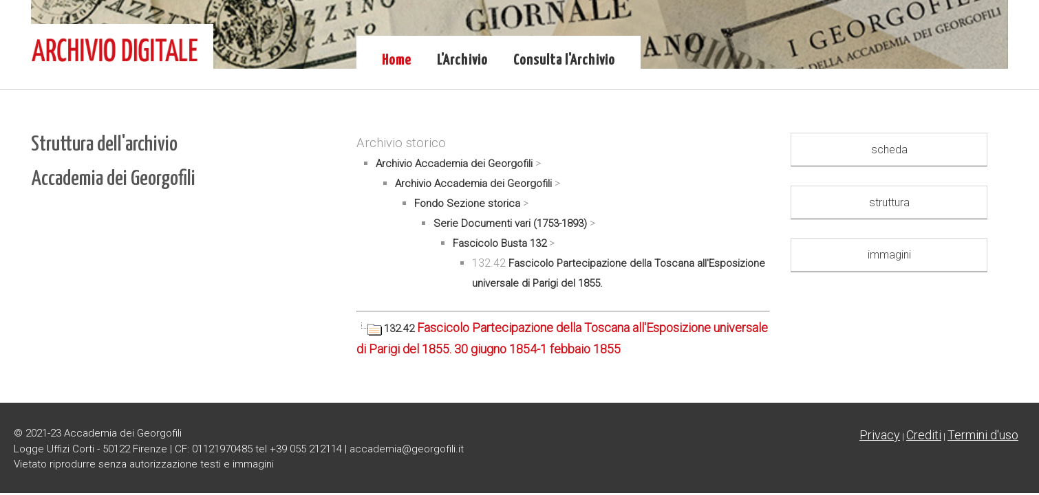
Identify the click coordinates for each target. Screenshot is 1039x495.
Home (396, 60)
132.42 (386, 328)
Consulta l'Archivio (564, 60)
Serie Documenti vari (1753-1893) (510, 223)
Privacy (879, 435)
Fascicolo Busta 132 (499, 243)
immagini (889, 254)
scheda (889, 149)
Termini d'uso (982, 435)
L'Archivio (462, 60)
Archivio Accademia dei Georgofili (454, 163)
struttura (889, 202)
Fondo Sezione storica (467, 203)
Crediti (923, 435)
